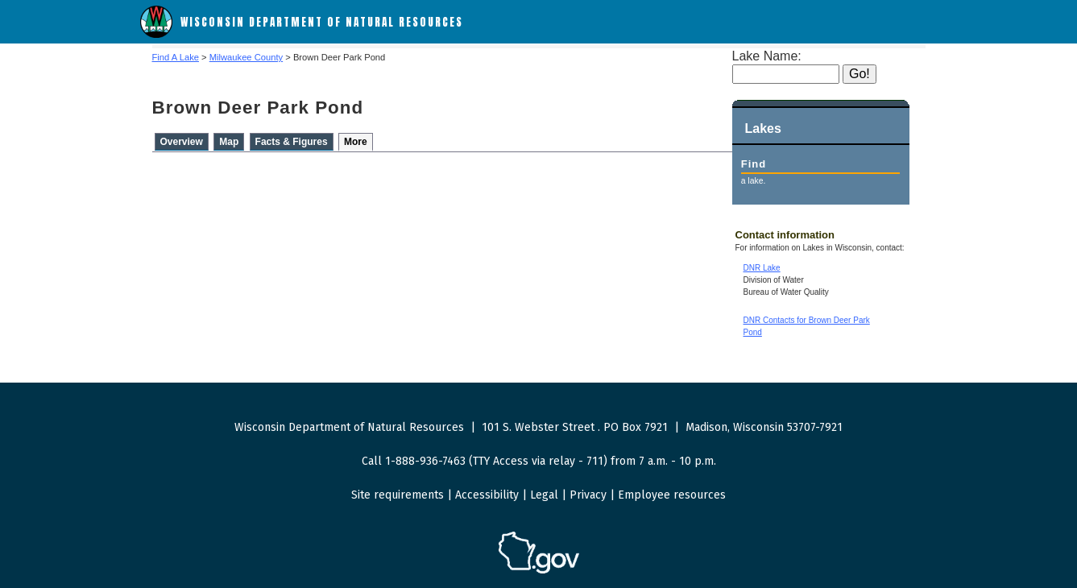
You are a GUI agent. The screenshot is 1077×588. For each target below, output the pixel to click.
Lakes (763, 128)
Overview (181, 141)
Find (753, 164)
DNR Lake (762, 267)
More (355, 141)
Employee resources (672, 495)
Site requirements (397, 495)
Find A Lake (175, 57)
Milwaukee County (246, 57)
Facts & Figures (291, 141)
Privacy (588, 495)
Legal (544, 495)
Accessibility (487, 495)
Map (228, 141)
